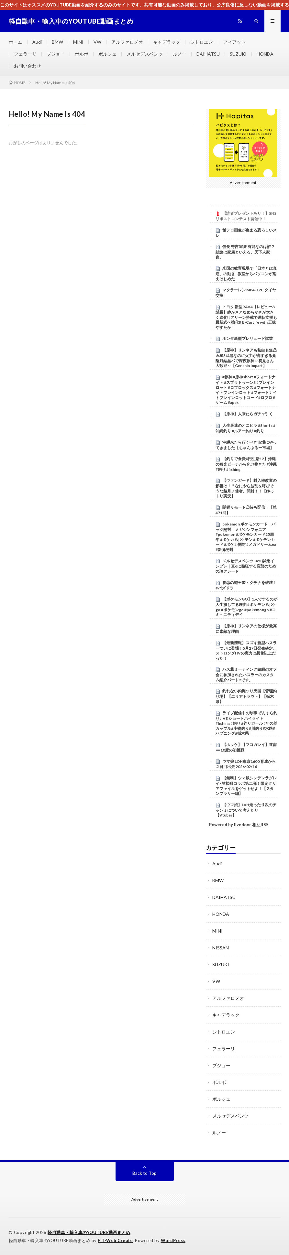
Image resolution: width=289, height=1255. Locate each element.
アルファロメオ (127, 42)
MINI (78, 42)
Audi (37, 42)
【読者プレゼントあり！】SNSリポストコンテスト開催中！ (246, 216)
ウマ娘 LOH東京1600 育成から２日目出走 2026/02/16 (246, 764)
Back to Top (144, 1173)
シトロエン (201, 42)
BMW (57, 42)
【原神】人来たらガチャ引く (247, 413)
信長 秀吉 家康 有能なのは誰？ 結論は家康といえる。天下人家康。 (247, 252)
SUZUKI (238, 54)
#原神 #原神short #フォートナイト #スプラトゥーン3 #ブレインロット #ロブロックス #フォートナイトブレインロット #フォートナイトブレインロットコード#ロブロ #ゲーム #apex (246, 389)
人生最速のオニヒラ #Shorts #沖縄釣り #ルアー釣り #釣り (245, 428)
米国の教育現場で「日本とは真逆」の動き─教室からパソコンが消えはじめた (246, 273)
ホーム (15, 42)
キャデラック (166, 42)
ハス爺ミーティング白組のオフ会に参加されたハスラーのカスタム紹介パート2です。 (246, 674)
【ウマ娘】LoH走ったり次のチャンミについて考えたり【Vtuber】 (246, 810)
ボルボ (81, 54)
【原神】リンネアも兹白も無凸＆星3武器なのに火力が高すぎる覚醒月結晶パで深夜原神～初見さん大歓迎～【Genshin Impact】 (246, 358)
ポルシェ (107, 54)
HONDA (265, 54)
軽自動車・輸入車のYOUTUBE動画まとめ (89, 1232)
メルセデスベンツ (145, 54)
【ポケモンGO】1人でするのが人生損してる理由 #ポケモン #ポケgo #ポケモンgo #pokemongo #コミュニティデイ (246, 607)
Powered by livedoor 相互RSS (239, 824)
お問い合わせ (27, 66)
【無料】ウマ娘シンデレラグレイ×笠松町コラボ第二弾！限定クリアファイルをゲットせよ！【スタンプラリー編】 (246, 785)
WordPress (173, 1240)
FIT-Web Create (115, 1240)
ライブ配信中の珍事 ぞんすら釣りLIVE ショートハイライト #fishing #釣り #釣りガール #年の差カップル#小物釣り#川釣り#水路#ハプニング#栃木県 (246, 723)
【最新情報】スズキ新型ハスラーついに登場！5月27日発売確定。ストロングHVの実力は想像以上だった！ (246, 650)
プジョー (56, 54)
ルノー (179, 54)
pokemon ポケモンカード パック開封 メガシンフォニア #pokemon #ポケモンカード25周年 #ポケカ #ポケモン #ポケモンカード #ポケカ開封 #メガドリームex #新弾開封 (246, 537)
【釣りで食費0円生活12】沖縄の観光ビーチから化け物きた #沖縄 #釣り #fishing (246, 464)
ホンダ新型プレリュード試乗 (247, 338)
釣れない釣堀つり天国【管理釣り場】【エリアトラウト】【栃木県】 (246, 696)
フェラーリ (25, 54)
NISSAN (220, 947)
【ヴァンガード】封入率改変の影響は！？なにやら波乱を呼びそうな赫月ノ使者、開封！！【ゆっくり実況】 (246, 488)
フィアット (234, 42)
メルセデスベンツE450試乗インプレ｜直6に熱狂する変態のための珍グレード (246, 566)
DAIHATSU (208, 54)
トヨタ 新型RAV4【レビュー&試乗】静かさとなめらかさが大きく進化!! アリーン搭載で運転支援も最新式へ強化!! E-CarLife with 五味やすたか (246, 317)
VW (97, 42)
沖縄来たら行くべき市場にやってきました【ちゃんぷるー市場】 (246, 445)
